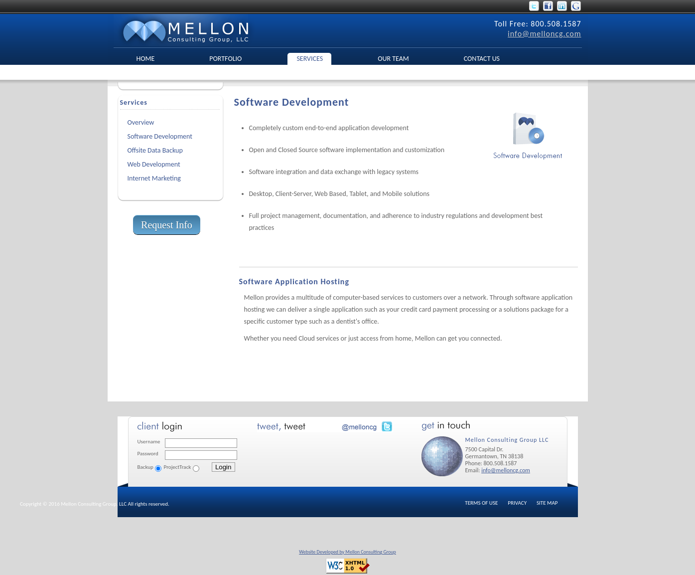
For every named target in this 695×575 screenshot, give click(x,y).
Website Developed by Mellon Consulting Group (347, 552)
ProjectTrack (177, 467)
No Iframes (327, 451)
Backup (145, 467)
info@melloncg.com (544, 33)
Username (149, 441)
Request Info (166, 224)
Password (148, 453)
